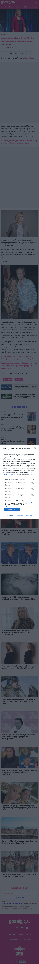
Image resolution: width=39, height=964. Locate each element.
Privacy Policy (29, 515)
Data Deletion (9, 515)
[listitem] (19, 479)
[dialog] (19, 482)
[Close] (35, 448)
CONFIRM (11, 509)
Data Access (19, 515)
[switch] (32, 483)
